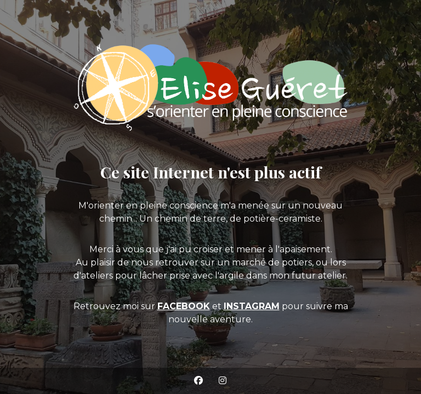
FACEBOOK (183, 306)
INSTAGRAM (252, 306)
